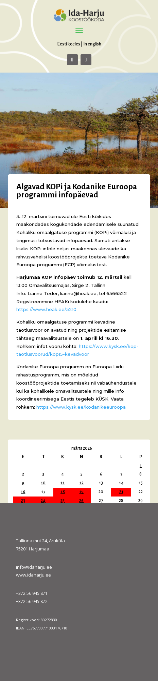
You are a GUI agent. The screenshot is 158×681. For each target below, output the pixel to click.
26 (81, 500)
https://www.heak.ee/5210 (46, 309)
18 (62, 491)
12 (82, 483)
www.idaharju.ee (33, 575)
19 (81, 491)
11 (62, 483)
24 (43, 500)
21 (121, 491)
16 (23, 491)
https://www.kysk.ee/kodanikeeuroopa (81, 407)
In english (92, 43)
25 (62, 500)
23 (23, 500)
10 (43, 483)
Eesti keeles (68, 43)
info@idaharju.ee (34, 567)
